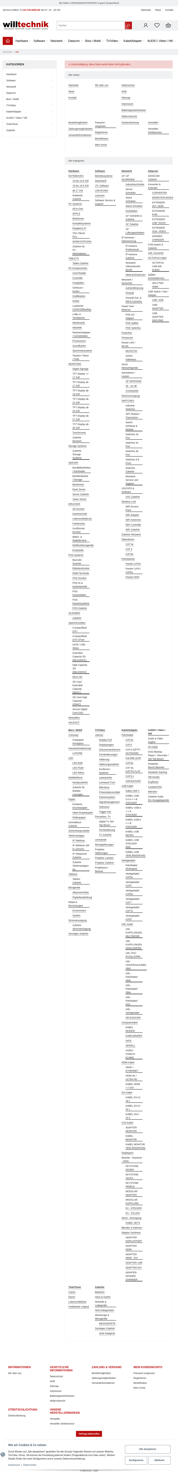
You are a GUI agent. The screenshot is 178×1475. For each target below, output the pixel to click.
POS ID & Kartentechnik (79, 585)
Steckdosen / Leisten (128, 374)
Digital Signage (80, 368)
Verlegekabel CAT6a (132, 892)
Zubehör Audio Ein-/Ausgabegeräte (158, 798)
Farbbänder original (78, 1306)
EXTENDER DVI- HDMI (158, 204)
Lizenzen (100, 195)
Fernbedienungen (108, 754)
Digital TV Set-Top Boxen (106, 823)
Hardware (11, 74)
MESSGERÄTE (107, 1323)
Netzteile (77, 327)
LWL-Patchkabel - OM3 (132, 977)
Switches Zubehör (130, 470)
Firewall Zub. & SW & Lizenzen (134, 299)
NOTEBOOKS (75, 176)
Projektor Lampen (104, 858)
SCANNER (74, 613)
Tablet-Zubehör (80, 263)
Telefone (72, 874)
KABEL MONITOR (131, 1138)
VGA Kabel (127, 1122)
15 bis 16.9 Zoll (80, 185)
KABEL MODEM (130, 1029)
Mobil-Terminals (80, 573)
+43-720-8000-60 (31, 10)
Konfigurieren (136, 1460)
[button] (145, 25)
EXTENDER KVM (158, 213)
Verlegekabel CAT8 (132, 917)
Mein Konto (101, 144)
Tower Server (79, 499)
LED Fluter (78, 767)
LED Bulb (77, 763)
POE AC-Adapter (130, 316)
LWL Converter (156, 253)
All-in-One (77, 208)
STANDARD (132, 391)
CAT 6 (129, 549)
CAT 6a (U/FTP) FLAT (133, 769)
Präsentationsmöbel (109, 792)
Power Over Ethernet (128, 308)
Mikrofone (104, 787)
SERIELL (130, 1045)
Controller (77, 278)
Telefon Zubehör (76, 881)
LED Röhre (78, 772)
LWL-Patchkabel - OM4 (132, 989)
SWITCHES (128, 400)
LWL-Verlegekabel (132, 1011)
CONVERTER (159, 192)
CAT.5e (129, 740)
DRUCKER (74, 504)
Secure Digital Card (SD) (79, 711)
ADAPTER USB (134, 1262)
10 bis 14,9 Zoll (80, 180)
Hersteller (153, 122)
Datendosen (128, 539)
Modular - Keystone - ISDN (132, 1159)
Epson (71, 1297)
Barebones (78, 218)
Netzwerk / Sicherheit (127, 281)
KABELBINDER (134, 1035)
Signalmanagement (109, 802)
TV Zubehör (105, 834)
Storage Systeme (77, 446)
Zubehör (76, 618)
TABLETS (73, 258)
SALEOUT (73, 722)
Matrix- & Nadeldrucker (79, 538)
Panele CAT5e (133, 563)
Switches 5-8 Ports (132, 461)
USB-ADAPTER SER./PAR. (158, 317)
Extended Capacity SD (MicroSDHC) (79, 656)
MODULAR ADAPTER (131, 1193)
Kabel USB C (132, 791)
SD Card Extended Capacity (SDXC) (77, 687)
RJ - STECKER (134, 1208)
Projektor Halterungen (101, 851)
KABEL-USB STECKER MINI (132, 843)
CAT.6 (129, 744)
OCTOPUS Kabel (157, 258)
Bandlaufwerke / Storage (80, 478)
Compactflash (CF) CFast (79, 638)
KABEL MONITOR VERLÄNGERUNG (135, 1146)
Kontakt (169, 10)
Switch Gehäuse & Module (131, 426)
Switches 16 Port (132, 436)
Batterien (100, 1292)
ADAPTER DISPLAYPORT (134, 1239)
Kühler (75, 301)
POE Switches (133, 328)
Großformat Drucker (78, 530)
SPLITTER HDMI (157, 285)
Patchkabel (127, 735)
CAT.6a (129, 554)
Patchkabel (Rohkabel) (131, 867)
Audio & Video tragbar (155, 740)
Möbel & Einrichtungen (75, 904)
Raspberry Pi (79, 228)
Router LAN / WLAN (128, 344)
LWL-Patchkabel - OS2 (132, 1001)
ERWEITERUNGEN (162, 197)
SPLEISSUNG (133, 1017)
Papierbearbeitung (82, 897)
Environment (79, 910)
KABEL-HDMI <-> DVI (133, 1086)
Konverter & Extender (154, 186)
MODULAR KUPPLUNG (132, 1201)
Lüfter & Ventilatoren (78, 316)
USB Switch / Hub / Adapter (158, 293)
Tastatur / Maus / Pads (80, 357)
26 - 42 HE (131, 386)
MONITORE (74, 364)
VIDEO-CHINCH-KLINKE (131, 1054)
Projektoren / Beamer (101, 869)
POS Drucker (79, 578)
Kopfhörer (153, 782)
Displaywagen (106, 744)
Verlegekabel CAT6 (132, 884)
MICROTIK (131, 351)
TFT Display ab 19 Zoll (80, 392)
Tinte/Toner (12, 124)
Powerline (127, 332)
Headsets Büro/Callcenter (156, 765)
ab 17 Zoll (77, 190)
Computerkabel (130, 1022)
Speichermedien (76, 623)
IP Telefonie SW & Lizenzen (80, 847)
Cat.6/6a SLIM (133, 758)
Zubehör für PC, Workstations (79, 250)
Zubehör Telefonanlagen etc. (80, 866)
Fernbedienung (107, 830)
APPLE (76, 213)
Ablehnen (159, 1460)
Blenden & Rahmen (132, 1227)
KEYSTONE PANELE (132, 1185)
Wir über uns (101, 85)
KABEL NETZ (133, 1222)
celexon (99, 735)
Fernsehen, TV (103, 816)
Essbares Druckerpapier (79, 806)
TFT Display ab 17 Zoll (80, 384)
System (76, 915)
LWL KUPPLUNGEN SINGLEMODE (134, 944)
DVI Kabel (127, 1092)
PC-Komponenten (77, 268)
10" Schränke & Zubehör (134, 217)
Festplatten (78, 282)
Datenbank (101, 180)
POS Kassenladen (79, 593)
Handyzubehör (80, 782)
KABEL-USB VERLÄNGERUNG (135, 854)
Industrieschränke (135, 184)
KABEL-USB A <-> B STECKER (133, 823)
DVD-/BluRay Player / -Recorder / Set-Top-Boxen (158, 755)
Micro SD (77, 677)
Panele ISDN (132, 577)
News (158, 10)
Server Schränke (131, 191)
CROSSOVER (133, 781)
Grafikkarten (78, 296)
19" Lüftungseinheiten (135, 231)
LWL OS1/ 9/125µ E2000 (133, 955)
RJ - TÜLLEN (133, 1213)
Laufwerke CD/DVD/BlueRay (81, 308)
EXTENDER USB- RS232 (159, 221)
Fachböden (131, 211)
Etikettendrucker (81, 568)
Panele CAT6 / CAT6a (133, 570)
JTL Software (102, 185)
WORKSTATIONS (81, 241)
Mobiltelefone (75, 777)
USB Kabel (127, 786)
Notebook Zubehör (77, 197)
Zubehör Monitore (77, 439)
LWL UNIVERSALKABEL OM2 (136, 965)
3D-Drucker (78, 509)
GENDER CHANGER (158, 238)
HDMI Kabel (128, 1062)
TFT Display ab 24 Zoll (80, 409)
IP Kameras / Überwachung (129, 239)
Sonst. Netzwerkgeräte (130, 366)
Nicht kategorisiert (104, 1310)
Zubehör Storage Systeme (77, 454)
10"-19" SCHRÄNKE (128, 178)
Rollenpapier (79, 817)
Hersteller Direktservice (155, 130)
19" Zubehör (132, 224)
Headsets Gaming (157, 772)
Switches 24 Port (132, 444)
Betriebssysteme (103, 176)
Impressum (127, 104)
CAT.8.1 (130, 776)
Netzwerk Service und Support (132, 480)
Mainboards (78, 322)
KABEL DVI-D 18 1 (133, 1099)
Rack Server (78, 489)
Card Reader (79, 273)
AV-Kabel (153, 747)
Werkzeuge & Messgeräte (102, 1317)
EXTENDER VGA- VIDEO (159, 229)
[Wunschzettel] (157, 25)
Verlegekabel (128, 860)
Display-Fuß (105, 740)
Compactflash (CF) (79, 629)
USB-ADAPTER (157, 307)
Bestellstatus (101, 138)
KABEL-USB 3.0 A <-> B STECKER (132, 799)
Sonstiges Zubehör (78, 933)
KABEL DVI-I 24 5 (132, 1116)
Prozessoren (79, 341)
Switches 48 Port (132, 453)
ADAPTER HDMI (131, 1248)
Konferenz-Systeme (105, 771)
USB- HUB (157, 300)
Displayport (127, 1152)
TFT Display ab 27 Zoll (80, 417)
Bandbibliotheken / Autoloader (81, 469)
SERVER (73, 462)
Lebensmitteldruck (82, 518)
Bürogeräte (74, 887)
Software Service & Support (105, 202)
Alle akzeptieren (147, 1449)
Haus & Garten (103, 1297)
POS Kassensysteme (80, 601)
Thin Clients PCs (78, 235)
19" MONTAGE (134, 381)
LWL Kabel (127, 924)
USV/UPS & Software (128, 490)
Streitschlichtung (130, 122)
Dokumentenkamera (109, 749)
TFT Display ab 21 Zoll (80, 401)
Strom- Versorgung (132, 1218)
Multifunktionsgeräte (83, 545)
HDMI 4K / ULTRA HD (131, 1077)
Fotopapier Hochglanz (78, 742)
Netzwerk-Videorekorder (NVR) (133, 266)
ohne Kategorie (107, 1333)
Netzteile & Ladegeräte (101, 1303)
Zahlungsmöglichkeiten (80, 128)
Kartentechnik (79, 513)
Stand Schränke (131, 199)
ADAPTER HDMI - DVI (132, 1256)
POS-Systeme (75, 555)
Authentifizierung (134, 288)
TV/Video (11, 105)
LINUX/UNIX (101, 190)
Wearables (74, 717)
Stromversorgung (131, 395)
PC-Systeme (75, 204)
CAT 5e (129, 544)
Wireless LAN (129, 501)
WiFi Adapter (132, 515)
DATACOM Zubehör (154, 178)
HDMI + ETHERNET (132, 1069)
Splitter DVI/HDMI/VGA (156, 276)
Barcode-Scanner (77, 562)
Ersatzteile (77, 550)
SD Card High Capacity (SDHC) (79, 701)
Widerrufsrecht (129, 116)
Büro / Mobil (12, 99)
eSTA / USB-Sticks (79, 646)
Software (11, 80)
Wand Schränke (134, 206)
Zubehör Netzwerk (131, 534)
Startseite (146, 10)
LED (70, 758)
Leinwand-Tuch (107, 782)
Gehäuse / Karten (77, 289)
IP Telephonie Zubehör (79, 855)
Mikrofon (152, 791)
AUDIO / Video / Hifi (16, 117)
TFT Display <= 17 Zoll (80, 375)
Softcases (104, 807)
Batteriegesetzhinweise (134, 110)
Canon (71, 1292)
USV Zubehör (133, 496)
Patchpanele (128, 559)
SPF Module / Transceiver (133, 416)
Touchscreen (79, 432)
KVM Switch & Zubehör (155, 246)
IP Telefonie (78, 840)
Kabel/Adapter (13, 111)
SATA (129, 1040)
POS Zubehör (79, 608)
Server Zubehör (80, 494)
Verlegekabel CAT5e (132, 875)
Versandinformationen (79, 135)
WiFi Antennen (133, 519)
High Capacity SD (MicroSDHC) (79, 668)
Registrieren (101, 132)
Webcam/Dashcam (136, 274)
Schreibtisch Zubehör (74, 824)
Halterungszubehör (109, 764)
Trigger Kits (105, 811)
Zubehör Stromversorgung (81, 927)
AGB (124, 91)
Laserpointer (105, 777)
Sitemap (126, 97)
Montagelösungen (104, 844)
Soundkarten (79, 345)
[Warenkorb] (168, 25)
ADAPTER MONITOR (131, 1129)
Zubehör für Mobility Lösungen (78, 791)
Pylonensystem (107, 797)
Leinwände (101, 839)
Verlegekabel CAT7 (132, 901)
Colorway (73, 735)
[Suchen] (91, 25)
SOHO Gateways (131, 358)
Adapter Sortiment (131, 1232)
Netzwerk (11, 86)
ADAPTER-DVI (134, 1267)
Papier (71, 799)
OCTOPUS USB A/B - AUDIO (158, 266)
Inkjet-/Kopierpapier (82, 812)
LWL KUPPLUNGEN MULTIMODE (134, 932)
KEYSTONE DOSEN (132, 1168)
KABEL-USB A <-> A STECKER (133, 811)
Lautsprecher (155, 786)
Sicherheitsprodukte (78, 830)
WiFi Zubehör (133, 529)
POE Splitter (132, 323)
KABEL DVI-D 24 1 (133, 1107)
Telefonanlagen (76, 835)
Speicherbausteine (82, 350)
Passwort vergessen (100, 124)
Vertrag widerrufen (89, 1433)
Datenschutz (128, 85)
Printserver (127, 337)
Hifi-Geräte (154, 777)
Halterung (104, 759)
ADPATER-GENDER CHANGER (131, 1276)
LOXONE (77, 753)
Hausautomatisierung (79, 748)
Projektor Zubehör (104, 862)
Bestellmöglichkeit (77, 122)
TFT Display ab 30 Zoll (80, 426)
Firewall (130, 293)
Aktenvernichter (80, 892)
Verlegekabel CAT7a (132, 909)
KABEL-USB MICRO (132, 833)
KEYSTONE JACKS (132, 1176)
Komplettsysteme (81, 223)
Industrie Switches (130, 407)
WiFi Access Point (132, 508)
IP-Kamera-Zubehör (132, 256)
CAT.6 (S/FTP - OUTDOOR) (134, 751)
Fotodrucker (78, 523)
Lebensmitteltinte (77, 1301)
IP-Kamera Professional (132, 248)
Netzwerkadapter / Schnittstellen (81, 334)
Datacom (11, 93)
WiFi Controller (133, 524)
